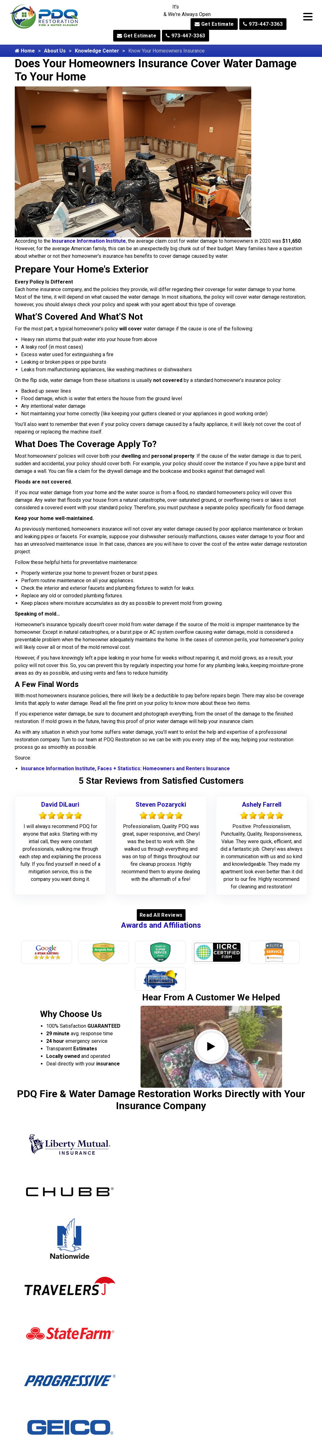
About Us (55, 51)
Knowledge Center (97, 51)
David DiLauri (60, 804)
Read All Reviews (161, 915)
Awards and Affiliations (161, 925)
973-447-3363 (263, 24)
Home (25, 51)
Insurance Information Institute (89, 241)
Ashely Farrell (261, 804)
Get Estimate (214, 24)
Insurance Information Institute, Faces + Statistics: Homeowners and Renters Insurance (125, 768)
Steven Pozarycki (161, 804)
